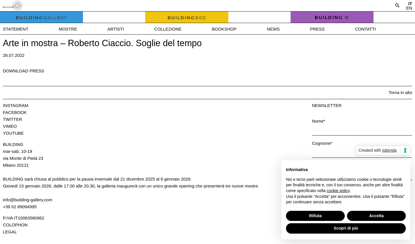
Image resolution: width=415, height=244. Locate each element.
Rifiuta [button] (315, 215)
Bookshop (224, 29)
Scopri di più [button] (346, 228)
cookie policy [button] (338, 190)
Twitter (12, 119)
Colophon (15, 224)
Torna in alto (400, 92)
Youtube (13, 133)
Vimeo (10, 126)
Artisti (115, 29)
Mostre (68, 29)
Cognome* (322, 143)
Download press (23, 70)
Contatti (365, 29)
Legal (10, 231)
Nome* (318, 121)
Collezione (167, 29)
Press (317, 29)
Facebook (15, 112)
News (273, 29)
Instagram (15, 105)
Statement (16, 29)
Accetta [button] (376, 215)
